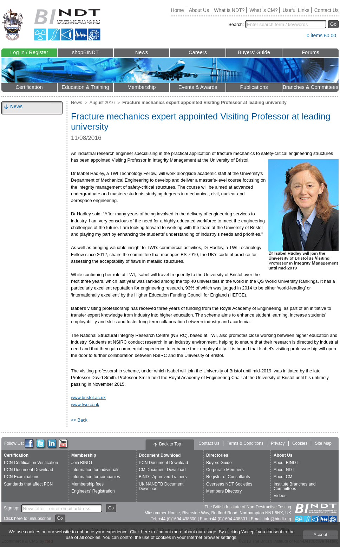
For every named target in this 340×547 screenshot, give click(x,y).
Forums (310, 52)
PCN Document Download (28, 469)
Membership (142, 87)
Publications (254, 87)
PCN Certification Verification (31, 462)
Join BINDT (82, 462)
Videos (280, 495)
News (141, 52)
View (298, 37)
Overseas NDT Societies (229, 484)
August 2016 (102, 102)
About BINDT (286, 462)
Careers (198, 52)
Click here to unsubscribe (27, 518)
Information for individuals (95, 469)
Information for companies (95, 476)
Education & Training (85, 87)
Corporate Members (225, 469)
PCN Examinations (21, 476)
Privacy (278, 443)
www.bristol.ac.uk (88, 397)
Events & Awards (197, 87)
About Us (199, 10)
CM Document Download (162, 469)
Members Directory (224, 491)
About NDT (284, 469)
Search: (236, 24)
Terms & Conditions (245, 443)
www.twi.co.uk (85, 404)
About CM (283, 476)
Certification (28, 87)
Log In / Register (29, 52)
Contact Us (326, 10)
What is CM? (263, 10)
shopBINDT (85, 52)
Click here (140, 531)
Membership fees (87, 484)
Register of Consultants (228, 476)
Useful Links (295, 10)
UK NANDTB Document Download (161, 486)
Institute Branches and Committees (294, 486)
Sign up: (11, 508)
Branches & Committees (310, 87)
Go (333, 24)
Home (177, 10)
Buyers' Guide (254, 52)
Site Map (323, 443)
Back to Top (170, 444)
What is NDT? (229, 10)
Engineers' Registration (93, 491)
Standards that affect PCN (28, 484)
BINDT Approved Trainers (163, 476)
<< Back (79, 420)
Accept (320, 534)
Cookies (299, 443)
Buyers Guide (219, 462)
